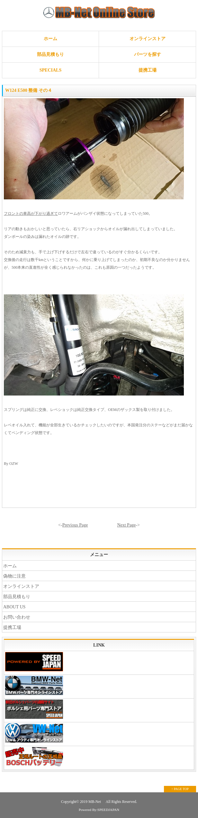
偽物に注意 (14, 576)
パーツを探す (147, 54)
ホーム (50, 38)
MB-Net (95, 802)
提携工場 (148, 70)
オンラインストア (148, 38)
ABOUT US (14, 607)
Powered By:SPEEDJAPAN (99, 810)
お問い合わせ (16, 617)
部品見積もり (50, 54)
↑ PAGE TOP (180, 789)
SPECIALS (50, 70)
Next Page (126, 525)
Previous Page (75, 525)
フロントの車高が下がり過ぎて (31, 213)
